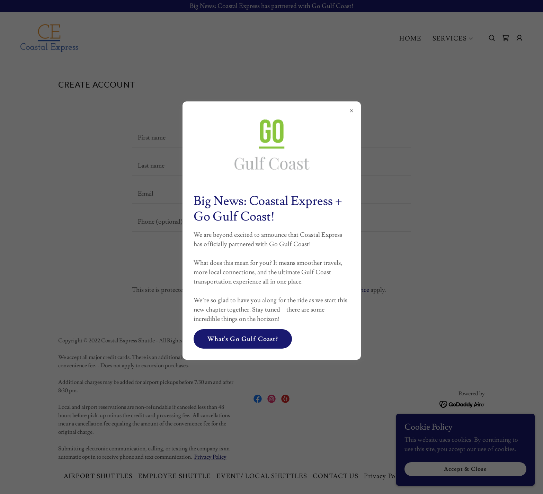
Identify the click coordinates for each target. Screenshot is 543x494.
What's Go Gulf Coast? (242, 339)
